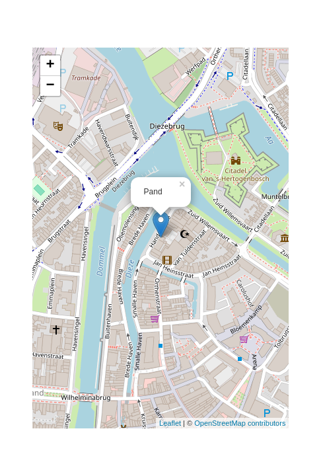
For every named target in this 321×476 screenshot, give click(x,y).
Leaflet (170, 423)
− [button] (50, 86)
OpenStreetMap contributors (239, 423)
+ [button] (50, 65)
